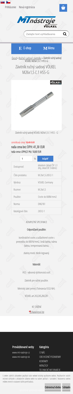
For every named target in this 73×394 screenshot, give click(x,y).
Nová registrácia (27, 7)
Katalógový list (36, 312)
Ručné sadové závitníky (30, 58)
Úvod (14, 58)
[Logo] (36, 19)
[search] (65, 35)
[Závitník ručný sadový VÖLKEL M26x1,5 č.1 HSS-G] (36, 81)
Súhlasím (66, 387)
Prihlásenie (10, 7)
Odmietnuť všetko (53, 387)
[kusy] (26, 159)
